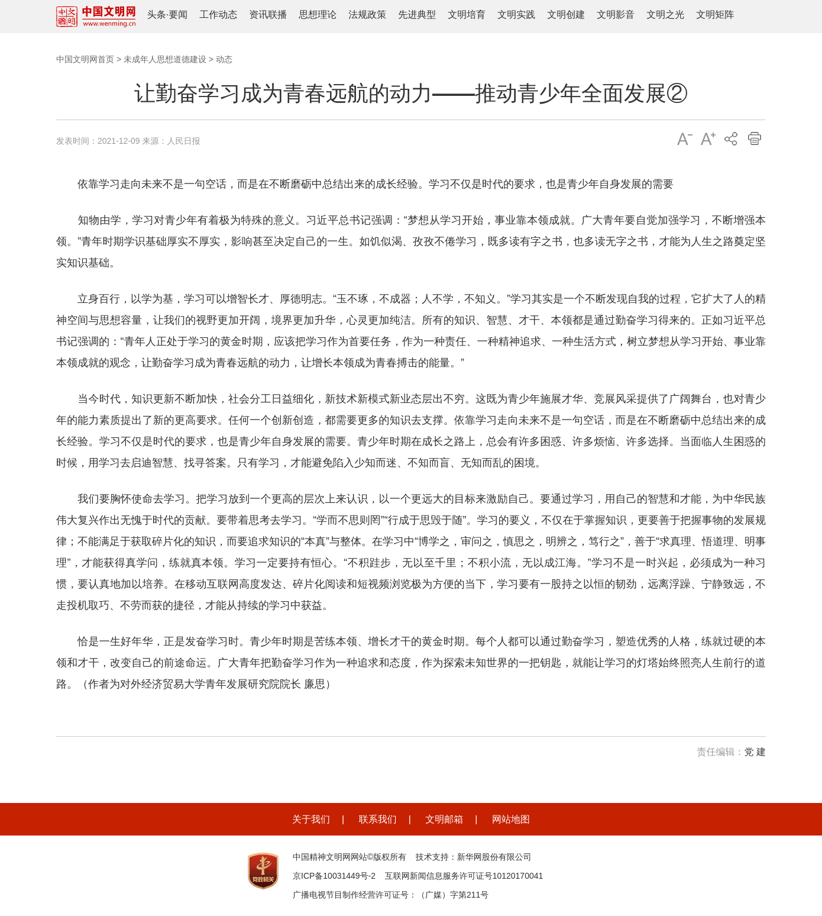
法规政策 (367, 14)
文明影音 (616, 14)
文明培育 (467, 14)
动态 (224, 59)
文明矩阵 (715, 14)
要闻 (178, 14)
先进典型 (417, 14)
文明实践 (516, 14)
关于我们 (311, 819)
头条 (156, 14)
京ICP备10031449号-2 (334, 875)
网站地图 (511, 819)
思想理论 (317, 14)
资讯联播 (268, 14)
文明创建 (566, 14)
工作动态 (218, 14)
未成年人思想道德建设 (165, 59)
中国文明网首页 (85, 59)
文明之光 (665, 14)
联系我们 (378, 819)
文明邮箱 (444, 819)
